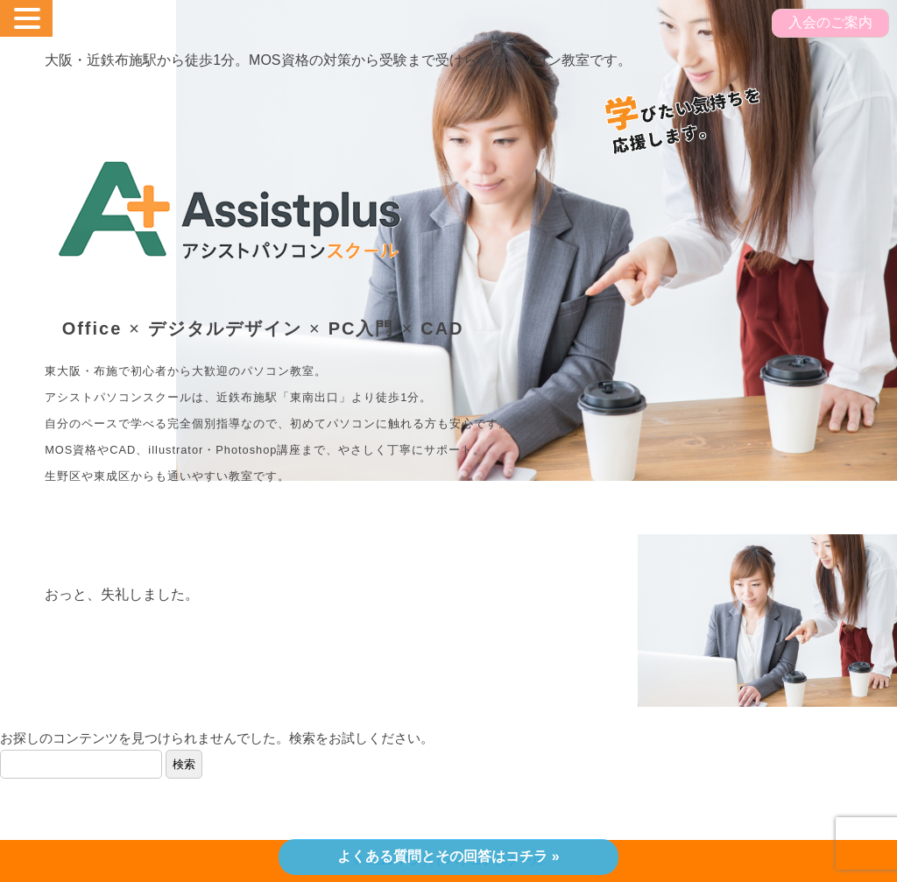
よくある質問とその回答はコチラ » (448, 856)
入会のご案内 (830, 22)
